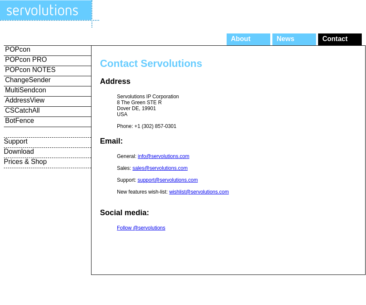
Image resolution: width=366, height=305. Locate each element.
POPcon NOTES (30, 69)
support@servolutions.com (168, 180)
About (240, 38)
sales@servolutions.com (160, 168)
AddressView (24, 100)
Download (19, 151)
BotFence (19, 120)
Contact (335, 38)
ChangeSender (28, 79)
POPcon (17, 49)
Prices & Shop (25, 161)
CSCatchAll (22, 110)
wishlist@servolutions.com (199, 192)
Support (16, 141)
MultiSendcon (25, 90)
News (285, 38)
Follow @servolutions (141, 228)
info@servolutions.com (163, 156)
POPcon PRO (26, 59)
